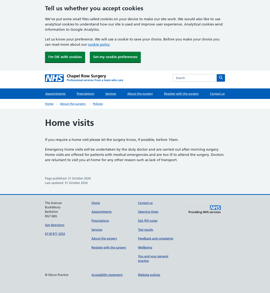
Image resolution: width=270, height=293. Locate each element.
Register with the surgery (181, 94)
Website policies (149, 275)
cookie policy (99, 44)
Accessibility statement (107, 275)
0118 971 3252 (55, 234)
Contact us (217, 94)
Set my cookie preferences (115, 57)
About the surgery (140, 94)
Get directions (54, 225)
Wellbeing (145, 247)
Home (49, 104)
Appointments (55, 94)
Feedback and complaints (155, 238)
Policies (98, 104)
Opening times (148, 212)
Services (110, 94)
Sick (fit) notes (147, 221)
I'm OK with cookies (65, 57)
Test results (145, 230)
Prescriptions (85, 94)
